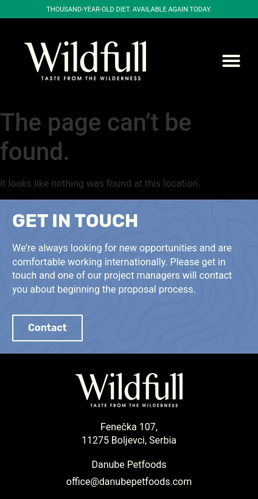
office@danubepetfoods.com (129, 481)
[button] (231, 60)
